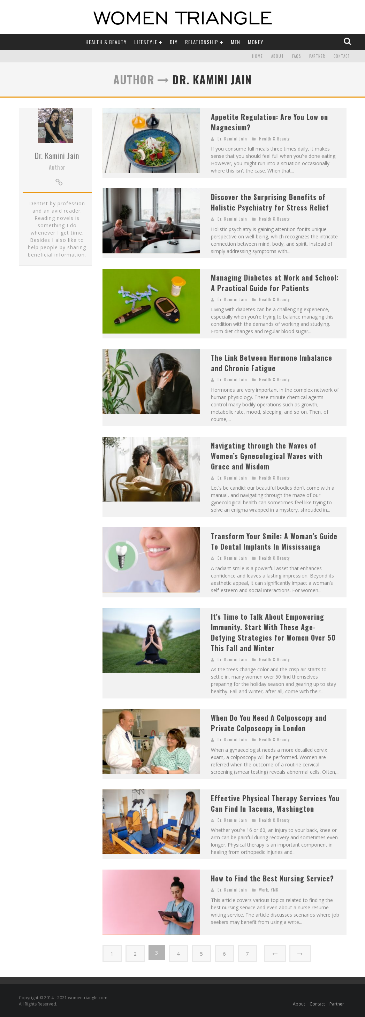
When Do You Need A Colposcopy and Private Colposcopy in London (269, 722)
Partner (317, 56)
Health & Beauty (106, 42)
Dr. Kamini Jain (57, 193)
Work (263, 890)
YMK (275, 890)
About (277, 56)
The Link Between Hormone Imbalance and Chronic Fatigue (271, 362)
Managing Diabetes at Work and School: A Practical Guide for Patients (275, 282)
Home (257, 56)
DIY (173, 42)
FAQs (296, 56)
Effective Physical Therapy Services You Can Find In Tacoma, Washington (275, 803)
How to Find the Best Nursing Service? (272, 878)
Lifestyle (145, 42)
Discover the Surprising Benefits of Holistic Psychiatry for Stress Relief (270, 202)
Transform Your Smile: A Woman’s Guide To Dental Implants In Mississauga (274, 541)
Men (235, 42)
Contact (342, 56)
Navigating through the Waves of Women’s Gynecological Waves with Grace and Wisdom (266, 456)
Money (255, 42)
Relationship (201, 42)
